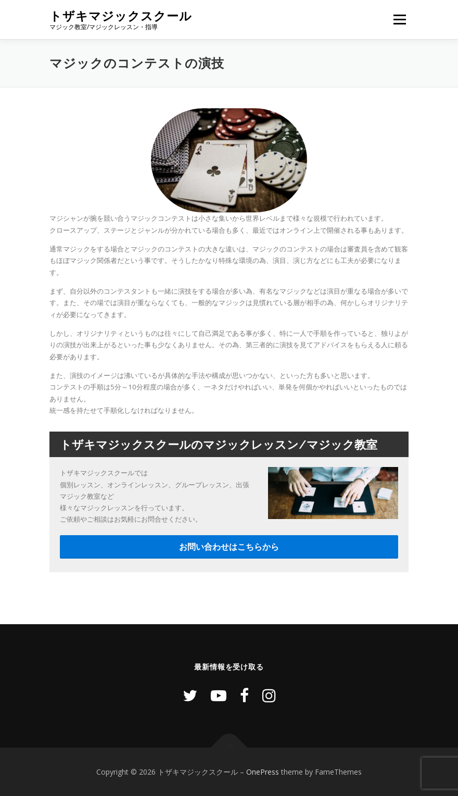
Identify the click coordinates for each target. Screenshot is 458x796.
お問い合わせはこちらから (229, 546)
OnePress (262, 772)
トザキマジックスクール (120, 16)
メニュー (399, 19)
